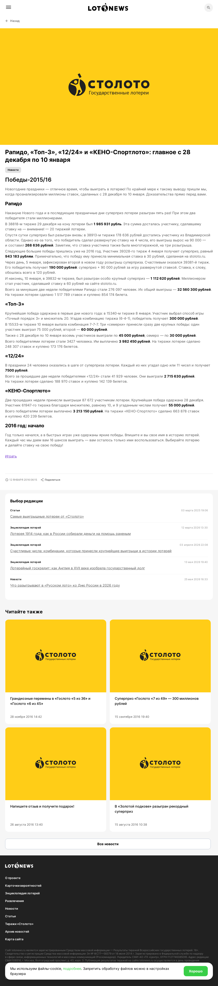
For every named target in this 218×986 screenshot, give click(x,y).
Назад (12, 21)
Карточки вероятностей (23, 885)
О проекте (12, 878)
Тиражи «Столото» (19, 924)
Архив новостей (17, 931)
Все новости (108, 844)
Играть (11, 456)
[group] (55, 672)
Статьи (10, 916)
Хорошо (196, 971)
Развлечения (14, 901)
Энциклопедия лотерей (22, 893)
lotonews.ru (19, 950)
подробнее (72, 968)
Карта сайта (14, 939)
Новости (13, 169)
